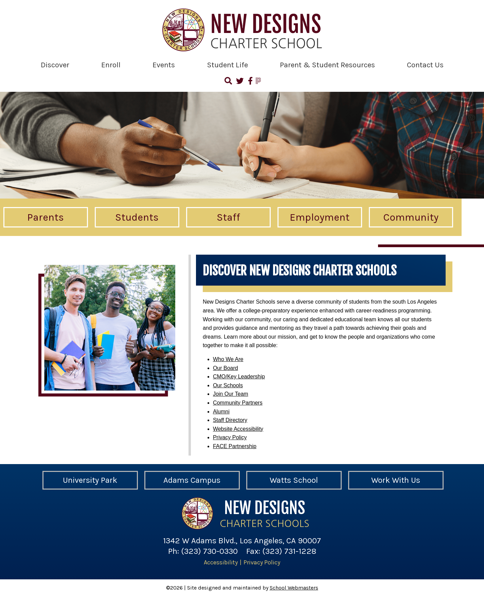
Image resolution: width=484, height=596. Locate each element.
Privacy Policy (230, 437)
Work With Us (395, 480)
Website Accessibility (238, 429)
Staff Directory (230, 420)
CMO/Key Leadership (239, 376)
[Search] (228, 82)
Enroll (111, 65)
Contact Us (425, 65)
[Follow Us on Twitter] (240, 82)
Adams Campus (191, 480)
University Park (90, 480)
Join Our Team (230, 394)
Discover (55, 65)
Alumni (221, 411)
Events (164, 65)
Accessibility (221, 562)
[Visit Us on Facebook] (250, 82)
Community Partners (238, 403)
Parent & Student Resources (327, 65)
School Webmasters (294, 587)
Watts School (294, 480)
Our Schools (228, 385)
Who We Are (228, 359)
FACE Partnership (234, 446)
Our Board (225, 368)
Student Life (227, 65)
